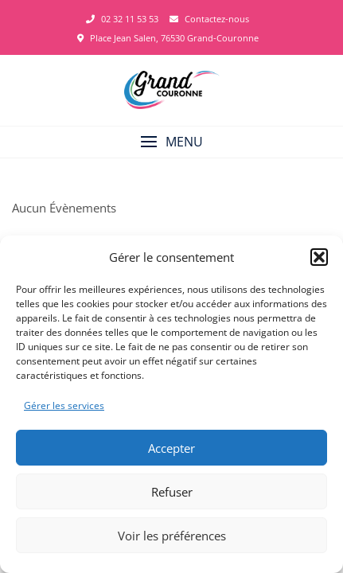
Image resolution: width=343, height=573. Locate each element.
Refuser (172, 492)
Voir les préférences (172, 536)
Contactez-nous (209, 19)
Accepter (171, 448)
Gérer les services (64, 405)
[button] (319, 257)
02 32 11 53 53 (122, 19)
